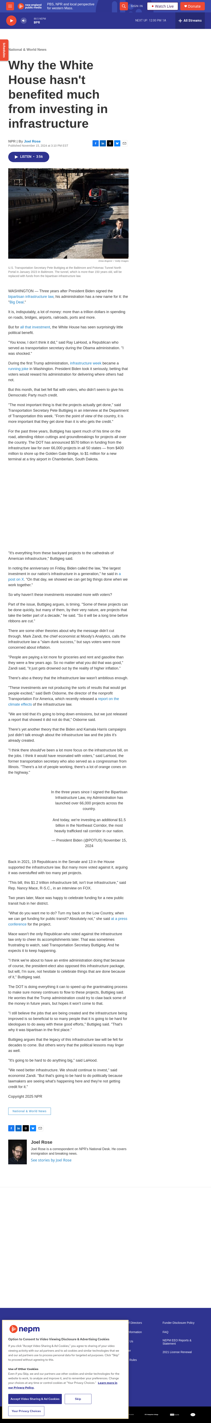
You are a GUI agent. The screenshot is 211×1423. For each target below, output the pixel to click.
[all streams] (190, 20)
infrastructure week (85, 363)
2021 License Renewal (177, 1352)
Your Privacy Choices (26, 1411)
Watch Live (162, 6)
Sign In (137, 6)
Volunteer (125, 1350)
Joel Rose (32, 141)
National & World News (27, 50)
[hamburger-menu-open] (10, 6)
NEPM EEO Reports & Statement (177, 1342)
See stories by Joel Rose (51, 1160)
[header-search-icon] (124, 6)
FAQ (165, 1332)
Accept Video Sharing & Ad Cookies (35, 1399)
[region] (65, 1369)
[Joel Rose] (17, 1152)
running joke (18, 369)
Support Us (126, 1341)
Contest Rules (128, 1360)
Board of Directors (130, 1322)
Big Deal (16, 302)
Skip (78, 1399)
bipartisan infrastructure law (30, 297)
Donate (194, 6)
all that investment (35, 327)
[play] (11, 20)
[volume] (23, 20)
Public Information (130, 1332)
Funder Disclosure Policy (179, 1322)
